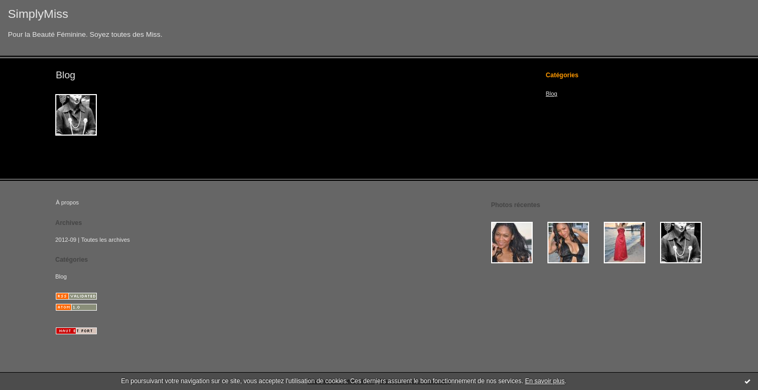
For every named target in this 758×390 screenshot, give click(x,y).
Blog (551, 93)
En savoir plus (544, 381)
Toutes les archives (105, 240)
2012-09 (65, 240)
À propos (67, 202)
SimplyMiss (38, 13)
